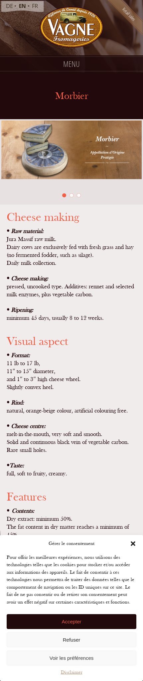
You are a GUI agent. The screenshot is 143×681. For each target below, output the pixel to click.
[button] (133, 543)
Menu (71, 63)
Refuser (71, 640)
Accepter (71, 621)
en (22, 6)
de (9, 6)
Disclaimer (71, 672)
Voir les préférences (72, 658)
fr (35, 6)
